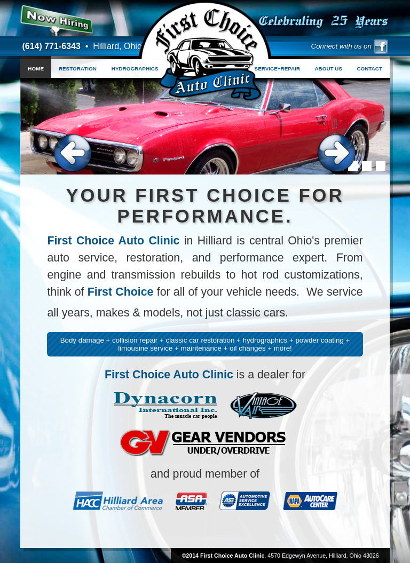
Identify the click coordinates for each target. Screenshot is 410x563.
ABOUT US (328, 69)
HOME (36, 69)
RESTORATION (78, 69)
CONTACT (369, 69)
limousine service (145, 348)
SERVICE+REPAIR (278, 69)
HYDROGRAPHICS (135, 69)
